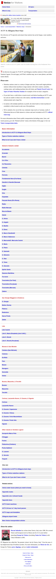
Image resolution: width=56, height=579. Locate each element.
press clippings (16, 547)
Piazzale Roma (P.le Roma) (10, 200)
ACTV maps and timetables (11, 512)
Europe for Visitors (23, 535)
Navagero (5, 368)
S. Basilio (5, 226)
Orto (3, 193)
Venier (4, 375)
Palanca (4, 309)
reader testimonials (32, 547)
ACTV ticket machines (9, 504)
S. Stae (4, 258)
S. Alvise (5, 218)
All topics (31, 7)
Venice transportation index (9, 123)
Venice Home (6, 7)
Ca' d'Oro (5, 160)
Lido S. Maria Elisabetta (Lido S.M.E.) (14, 333)
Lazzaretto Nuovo (7, 405)
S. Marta (4, 244)
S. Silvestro (5, 255)
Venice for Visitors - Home (28, 553)
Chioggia (5, 437)
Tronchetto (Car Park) (9, 280)
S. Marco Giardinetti (8, 233)
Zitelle (4, 319)
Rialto (4, 204)
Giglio (4, 186)
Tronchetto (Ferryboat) (9, 284)
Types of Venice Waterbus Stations (14, 91)
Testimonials (28, 563)
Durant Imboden (16, 530)
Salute (4, 215)
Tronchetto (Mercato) (9, 287)
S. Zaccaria (5, 266)
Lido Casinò (6, 330)
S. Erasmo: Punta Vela (9, 420)
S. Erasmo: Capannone (9, 409)
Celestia (4, 167)
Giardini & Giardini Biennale (11, 182)
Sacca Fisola (6, 316)
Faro (3, 361)
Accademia (5, 149)
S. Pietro (5, 247)
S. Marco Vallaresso (8, 237)
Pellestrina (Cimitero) (9, 444)
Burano (4, 385)
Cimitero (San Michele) (9, 350)
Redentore (5, 312)
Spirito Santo (6, 269)
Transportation (32, 10)
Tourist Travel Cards (43, 89)
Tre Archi (5, 277)
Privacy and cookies (28, 565)
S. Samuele (5, 251)
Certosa (4, 402)
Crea (3, 171)
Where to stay (6, 10)
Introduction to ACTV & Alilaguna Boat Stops (16, 132)
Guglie (4, 189)
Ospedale (5, 197)
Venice (2, 26)
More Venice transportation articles (13, 520)
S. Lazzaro (5, 451)
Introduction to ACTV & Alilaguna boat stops (16, 469)
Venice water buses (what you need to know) (16, 488)
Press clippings (28, 561)
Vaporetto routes (7, 492)
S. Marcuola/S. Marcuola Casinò (12, 240)
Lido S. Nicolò (6, 337)
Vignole (4, 424)
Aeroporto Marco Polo (9, 433)
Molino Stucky (6, 305)
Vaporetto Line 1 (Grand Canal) (12, 496)
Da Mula (4, 357)
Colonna (4, 354)
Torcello (4, 392)
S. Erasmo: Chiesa (8, 413)
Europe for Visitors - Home (28, 555)
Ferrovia (4, 175)
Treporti (4, 459)
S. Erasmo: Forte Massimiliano (12, 416)
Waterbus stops (20, 26)
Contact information (28, 559)
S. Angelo (5, 222)
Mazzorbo (5, 389)
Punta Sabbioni (7, 448)
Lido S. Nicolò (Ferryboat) (10, 340)
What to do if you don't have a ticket (13, 140)
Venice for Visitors (40, 535)
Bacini (4, 157)
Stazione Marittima (8, 273)
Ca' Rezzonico (6, 164)
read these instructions (37, 97)
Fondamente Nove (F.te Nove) (11, 178)
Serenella (5, 372)
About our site (44, 544)
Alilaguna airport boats (9, 516)
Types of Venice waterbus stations (13, 136)
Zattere (4, 291)
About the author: (7, 526)
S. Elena (4, 229)
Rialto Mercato (6, 207)
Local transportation (10, 26)
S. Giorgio (5, 301)
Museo (4, 365)
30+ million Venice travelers (13, 15)
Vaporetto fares (7, 500)
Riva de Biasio (6, 211)
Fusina (4, 440)
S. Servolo (5, 455)
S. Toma (4, 262)
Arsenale (5, 153)
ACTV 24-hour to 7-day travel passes (14, 508)
